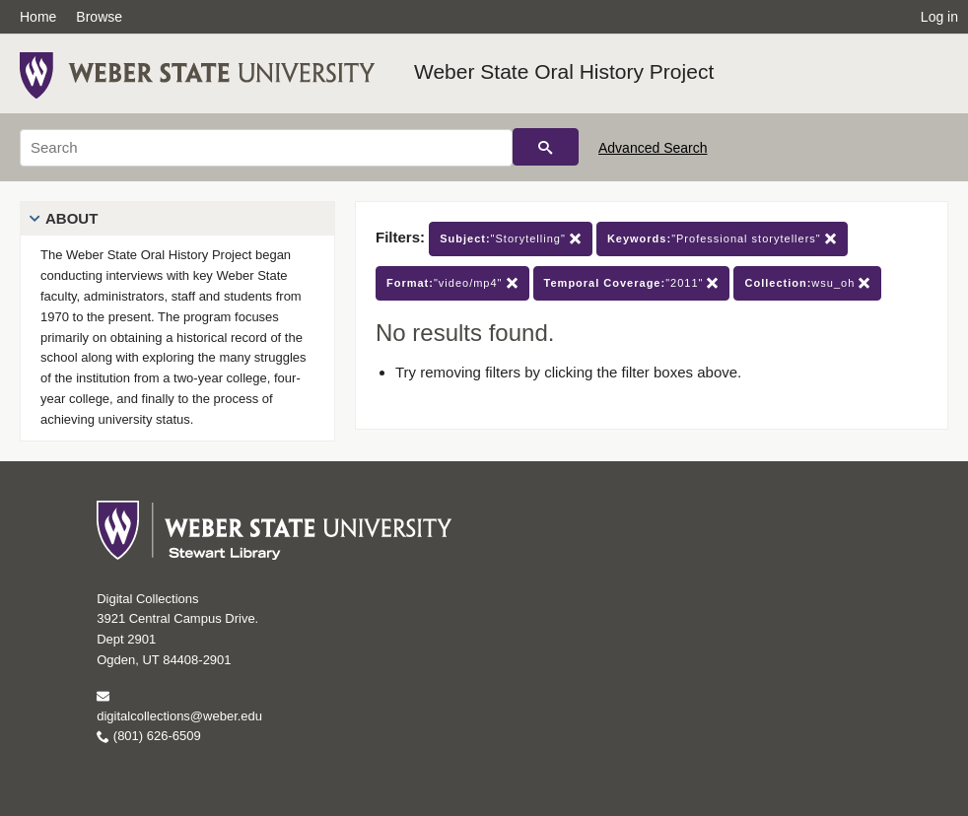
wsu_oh (807, 283)
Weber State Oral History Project (564, 71)
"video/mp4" (452, 283)
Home (38, 17)
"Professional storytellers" (722, 239)
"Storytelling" (511, 239)
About (71, 218)
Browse (99, 17)
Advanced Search (653, 148)
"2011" (632, 283)
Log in (939, 17)
